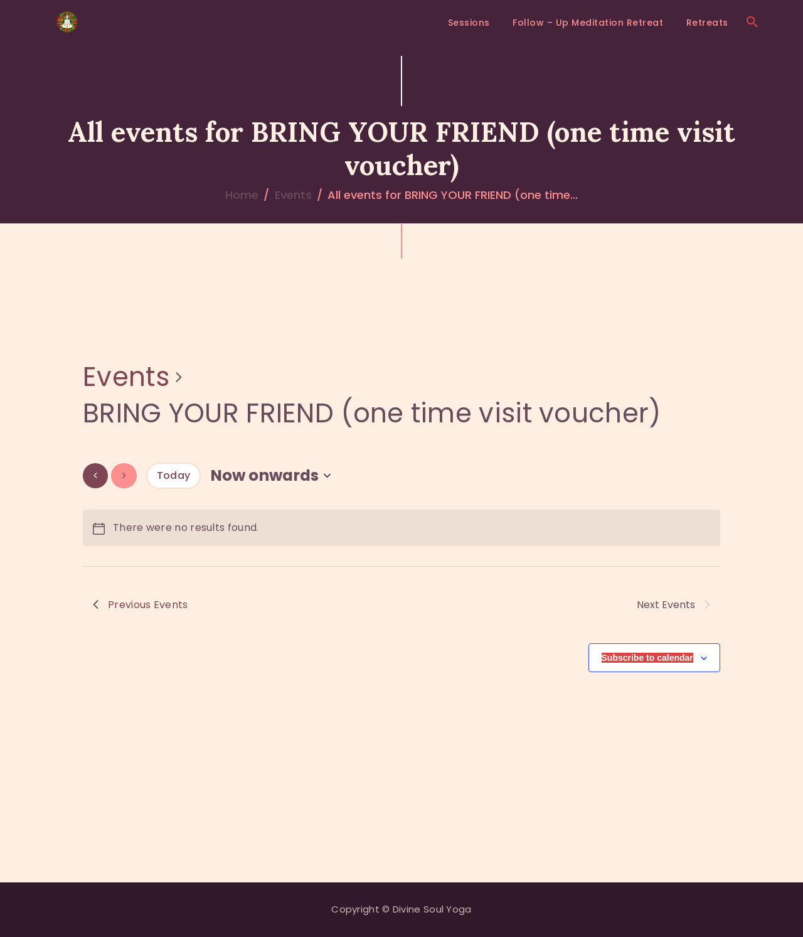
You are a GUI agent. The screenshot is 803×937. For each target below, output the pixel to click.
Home (241, 194)
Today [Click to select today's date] (174, 475)
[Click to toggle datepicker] (270, 475)
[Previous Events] (95, 475)
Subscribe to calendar (647, 658)
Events (293, 195)
